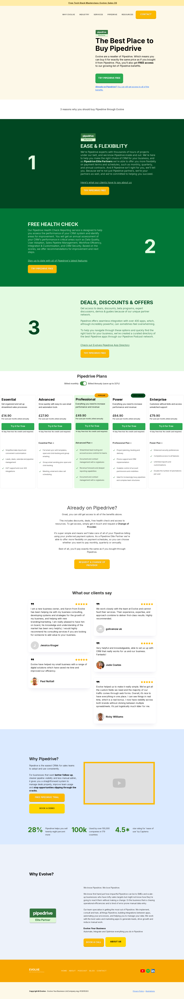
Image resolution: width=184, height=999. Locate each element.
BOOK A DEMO (47, 808)
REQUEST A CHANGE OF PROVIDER (92, 564)
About (72, 971)
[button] (68, 14)
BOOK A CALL (93, 942)
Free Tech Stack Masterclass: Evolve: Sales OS (93, 3)
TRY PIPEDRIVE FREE (95, 190)
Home (64, 971)
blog (92, 971)
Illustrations (150, 991)
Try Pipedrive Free (109, 78)
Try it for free (18, 426)
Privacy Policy (138, 991)
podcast (82, 971)
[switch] (83, 383)
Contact (102, 971)
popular (101, 395)
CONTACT (146, 14)
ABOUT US (115, 941)
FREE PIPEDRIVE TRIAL (47, 797)
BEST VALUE (138, 396)
